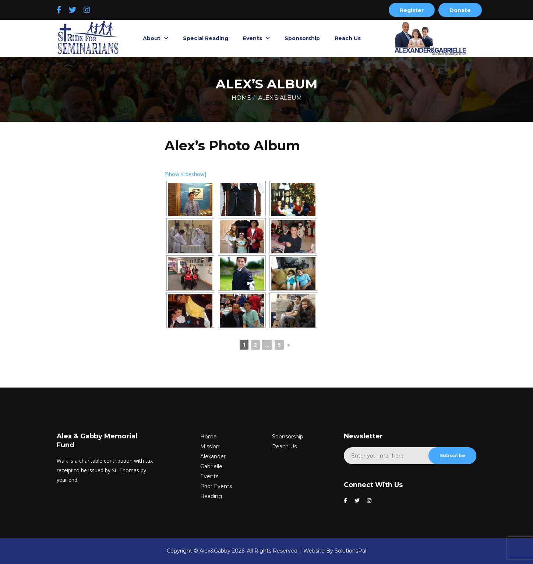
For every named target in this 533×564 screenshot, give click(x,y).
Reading (211, 496)
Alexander (213, 456)
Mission (209, 446)
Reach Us (348, 38)
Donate (460, 10)
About (152, 38)
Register (412, 10)
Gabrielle (211, 466)
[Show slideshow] (185, 174)
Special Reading (205, 38)
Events (253, 38)
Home (241, 97)
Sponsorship (302, 38)
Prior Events (216, 486)
